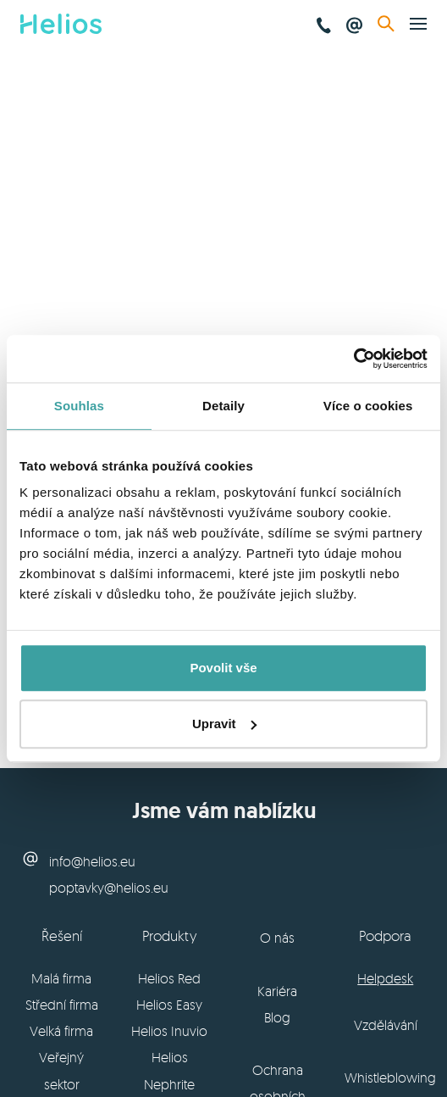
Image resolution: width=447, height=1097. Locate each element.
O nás (277, 937)
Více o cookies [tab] (368, 405)
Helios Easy (169, 1004)
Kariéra (277, 991)
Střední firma (61, 1004)
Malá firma (61, 978)
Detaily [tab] (223, 405)
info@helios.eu (92, 861)
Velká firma (61, 1030)
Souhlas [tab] (79, 405)
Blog (277, 1017)
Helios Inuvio (169, 1030)
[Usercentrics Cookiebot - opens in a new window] (353, 359)
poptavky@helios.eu (108, 887)
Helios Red (169, 978)
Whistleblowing (390, 1077)
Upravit (224, 723)
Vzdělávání (385, 1024)
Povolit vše (223, 667)
